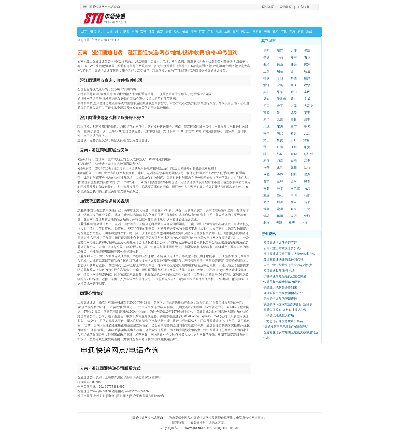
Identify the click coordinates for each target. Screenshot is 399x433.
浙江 (177, 31)
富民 (307, 92)
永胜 (280, 167)
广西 (210, 31)
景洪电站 (281, 99)
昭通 (307, 71)
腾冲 (307, 64)
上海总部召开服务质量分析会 (283, 321)
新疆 (300, 31)
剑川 (294, 174)
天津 (279, 223)
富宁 (294, 126)
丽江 (280, 51)
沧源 (266, 174)
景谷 (280, 112)
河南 (135, 31)
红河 (294, 85)
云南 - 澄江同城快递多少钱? (282, 248)
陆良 (280, 154)
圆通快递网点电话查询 (147, 417)
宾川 (266, 92)
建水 (307, 85)
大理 (294, 51)
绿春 (307, 181)
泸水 (280, 188)
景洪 (307, 51)
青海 (292, 31)
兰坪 (280, 181)
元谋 (280, 119)
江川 (294, 147)
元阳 (294, 167)
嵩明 (294, 161)
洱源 (306, 140)
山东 (160, 31)
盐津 (280, 209)
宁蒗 (280, 85)
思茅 (280, 92)
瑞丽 (280, 71)
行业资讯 (268, 234)
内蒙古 (257, 31)
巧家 (307, 195)
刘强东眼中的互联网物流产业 (283, 293)
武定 (307, 161)
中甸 (280, 57)
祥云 (294, 202)
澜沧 (266, 85)
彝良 (294, 133)
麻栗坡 (295, 188)
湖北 (93, 31)
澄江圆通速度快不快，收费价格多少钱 (289, 254)
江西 (219, 31)
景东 (307, 174)
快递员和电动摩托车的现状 (281, 282)
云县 (294, 119)
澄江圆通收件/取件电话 (279, 270)
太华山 (268, 202)
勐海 (266, 99)
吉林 (143, 31)
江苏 (152, 31)
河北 (118, 31)
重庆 (292, 223)
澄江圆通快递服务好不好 (280, 242)
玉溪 (266, 71)
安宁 (294, 57)
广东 (202, 31)
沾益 (307, 167)
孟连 (266, 195)
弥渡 (307, 216)
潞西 (294, 216)
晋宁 (266, 181)
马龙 (307, 188)
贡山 (266, 147)
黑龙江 (245, 31)
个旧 (280, 78)
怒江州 (308, 154)
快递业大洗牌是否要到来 (280, 287)
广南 (280, 147)
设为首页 (286, 7)
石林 (307, 57)
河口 (266, 106)
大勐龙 (308, 106)
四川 (101, 31)
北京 (266, 223)
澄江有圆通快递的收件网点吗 (283, 259)
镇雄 (266, 216)
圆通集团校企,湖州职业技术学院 (285, 310)
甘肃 (275, 31)
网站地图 (268, 7)
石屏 (266, 161)
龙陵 (294, 112)
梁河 (294, 181)
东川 (280, 126)
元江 (307, 133)
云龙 (307, 209)
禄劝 (266, 188)
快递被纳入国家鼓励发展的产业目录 (287, 304)
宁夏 (284, 31)
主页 (94, 40)
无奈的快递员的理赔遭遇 (280, 298)
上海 (305, 223)
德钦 (266, 78)
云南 (227, 31)
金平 (280, 106)
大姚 (266, 126)
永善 (266, 167)
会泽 (280, 174)
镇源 (280, 216)
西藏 (309, 31)
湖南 (194, 31)
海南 (267, 31)
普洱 (294, 71)
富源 (266, 112)
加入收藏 (303, 7)
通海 (280, 202)
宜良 (294, 209)
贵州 (236, 31)
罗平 (307, 112)
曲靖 (266, 64)
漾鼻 (266, 209)
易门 (266, 119)
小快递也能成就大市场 (278, 315)
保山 (280, 64)
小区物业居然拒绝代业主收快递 (284, 276)
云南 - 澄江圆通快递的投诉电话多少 (287, 265)
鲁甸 (307, 126)
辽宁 (84, 31)
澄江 (113, 40)
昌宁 (307, 119)
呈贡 (280, 140)
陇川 (266, 154)
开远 (294, 64)
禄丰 (266, 133)
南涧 (294, 195)
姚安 (280, 133)
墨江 (280, 195)
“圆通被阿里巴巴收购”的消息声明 (285, 327)
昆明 (266, 51)
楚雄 (266, 57)
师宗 (280, 161)
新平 (307, 202)
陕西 (126, 31)
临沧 (307, 147)
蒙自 (294, 99)
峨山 (294, 92)
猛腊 (307, 78)
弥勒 (294, 154)
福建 (185, 31)
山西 (110, 31)
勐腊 (294, 78)
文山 (266, 140)
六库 (294, 106)
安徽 (168, 31)
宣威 (307, 99)
